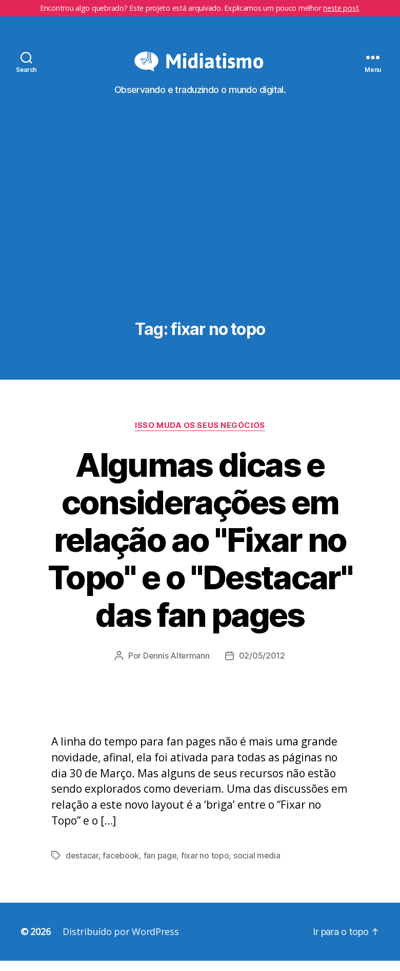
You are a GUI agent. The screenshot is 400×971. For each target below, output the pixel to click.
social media (257, 866)
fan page (160, 866)
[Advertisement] (200, 243)
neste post (340, 8)
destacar (82, 866)
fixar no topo (205, 866)
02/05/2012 (262, 666)
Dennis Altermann (176, 666)
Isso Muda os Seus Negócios (200, 435)
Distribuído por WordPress (120, 942)
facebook (121, 866)
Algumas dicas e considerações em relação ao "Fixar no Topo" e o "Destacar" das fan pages (200, 550)
